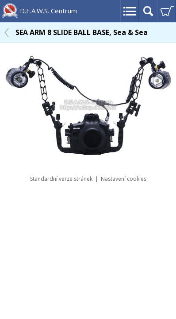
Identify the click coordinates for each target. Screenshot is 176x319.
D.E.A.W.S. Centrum (48, 10)
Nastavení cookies (123, 179)
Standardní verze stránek (61, 179)
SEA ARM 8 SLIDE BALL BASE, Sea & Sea (81, 32)
